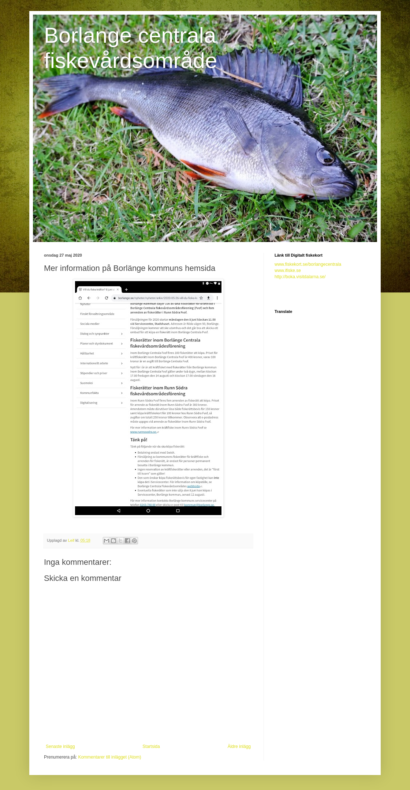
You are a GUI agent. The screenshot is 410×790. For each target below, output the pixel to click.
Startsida (151, 746)
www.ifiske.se (288, 270)
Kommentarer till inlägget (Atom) (109, 757)
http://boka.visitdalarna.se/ (300, 276)
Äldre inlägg (239, 746)
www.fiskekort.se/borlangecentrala (308, 264)
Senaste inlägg (60, 746)
